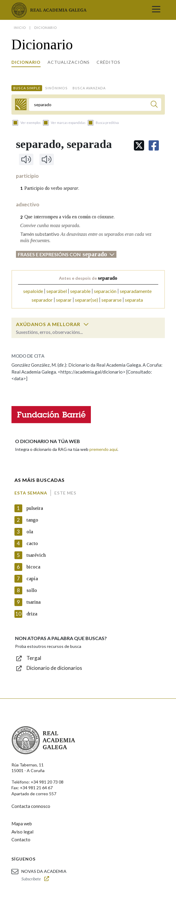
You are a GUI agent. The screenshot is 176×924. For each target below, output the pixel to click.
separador (42, 300)
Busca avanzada (89, 88)
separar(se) (86, 300)
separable (80, 291)
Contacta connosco (30, 806)
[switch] (86, 324)
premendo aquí (103, 449)
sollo (31, 590)
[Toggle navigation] (156, 10)
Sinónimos (56, 88)
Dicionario (26, 62)
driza (31, 614)
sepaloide (33, 291)
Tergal (33, 658)
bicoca (33, 567)
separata (134, 300)
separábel (56, 291)
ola (29, 531)
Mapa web (21, 823)
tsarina (33, 602)
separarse (111, 300)
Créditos (108, 62)
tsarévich (36, 555)
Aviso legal (22, 831)
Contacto (20, 839)
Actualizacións (69, 62)
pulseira (34, 508)
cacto (32, 543)
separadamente (136, 291)
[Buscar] (154, 105)
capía (32, 578)
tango (32, 520)
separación (105, 291)
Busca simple (26, 88)
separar (64, 300)
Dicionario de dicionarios (54, 668)
